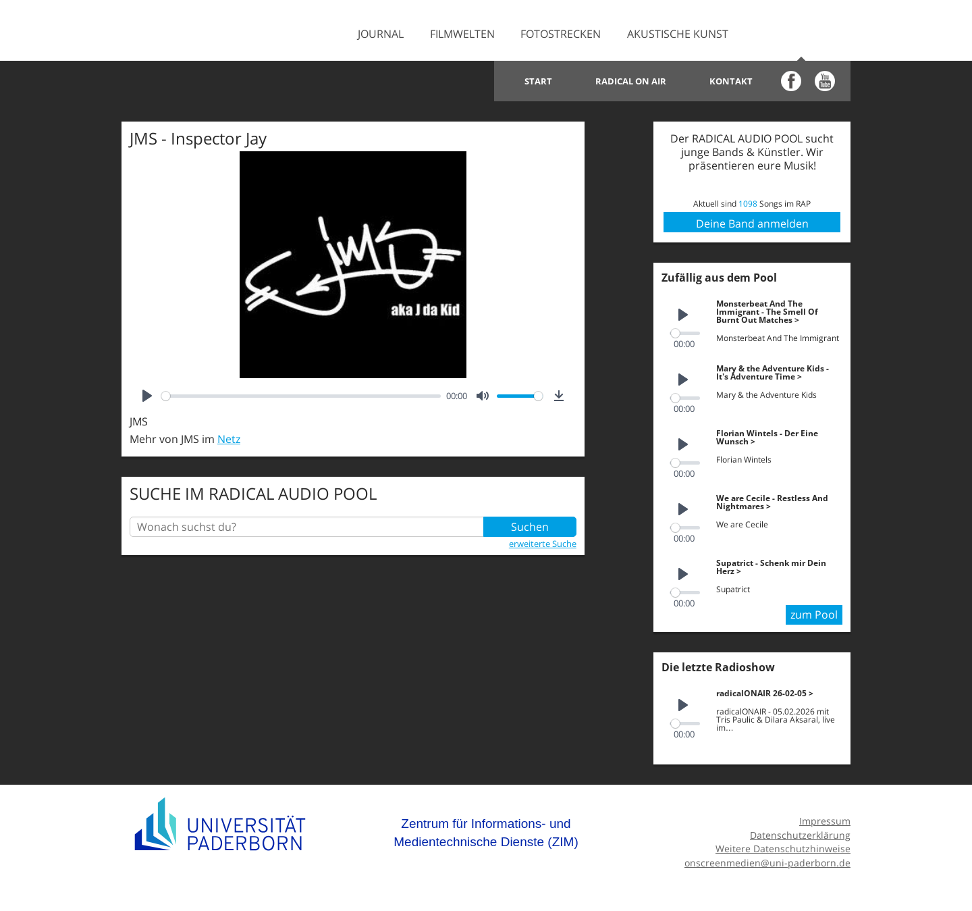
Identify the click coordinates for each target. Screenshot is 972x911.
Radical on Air (630, 81)
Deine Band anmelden (752, 223)
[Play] (147, 396)
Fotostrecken (560, 33)
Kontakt (731, 81)
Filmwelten (462, 33)
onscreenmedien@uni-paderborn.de (767, 862)
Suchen (530, 526)
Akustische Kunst (677, 33)
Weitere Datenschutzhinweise (783, 848)
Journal (381, 33)
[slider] (301, 396)
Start (538, 81)
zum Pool (814, 614)
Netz (228, 439)
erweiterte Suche (542, 544)
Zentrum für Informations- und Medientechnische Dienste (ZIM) (486, 833)
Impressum (824, 820)
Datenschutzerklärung (800, 835)
